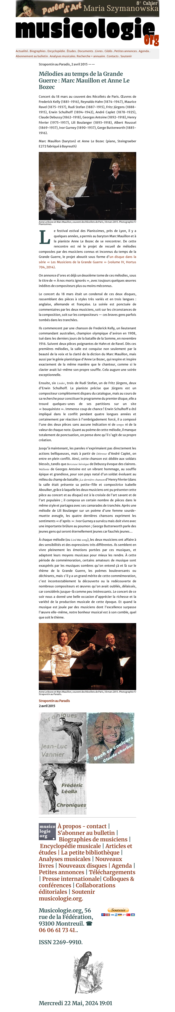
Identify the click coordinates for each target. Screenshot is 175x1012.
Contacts (113, 56)
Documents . (86, 51)
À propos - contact (82, 826)
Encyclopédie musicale (70, 846)
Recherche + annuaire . (92, 56)
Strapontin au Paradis (54, 701)
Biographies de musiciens (94, 839)
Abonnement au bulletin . (33, 56)
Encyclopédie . (57, 51)
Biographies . (39, 51)
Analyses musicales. (63, 56)
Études (71, 51)
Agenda (144, 51)
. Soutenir (125, 56)
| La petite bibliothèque (88, 852)
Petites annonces (125, 51)
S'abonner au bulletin (86, 833)
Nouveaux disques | (85, 865)
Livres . (100, 51)
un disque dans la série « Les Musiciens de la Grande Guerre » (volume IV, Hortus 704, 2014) (87, 262)
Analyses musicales (65, 859)
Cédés (108, 51)
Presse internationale (71, 879)
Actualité (22, 51)
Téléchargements (112, 872)
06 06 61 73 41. (58, 930)
